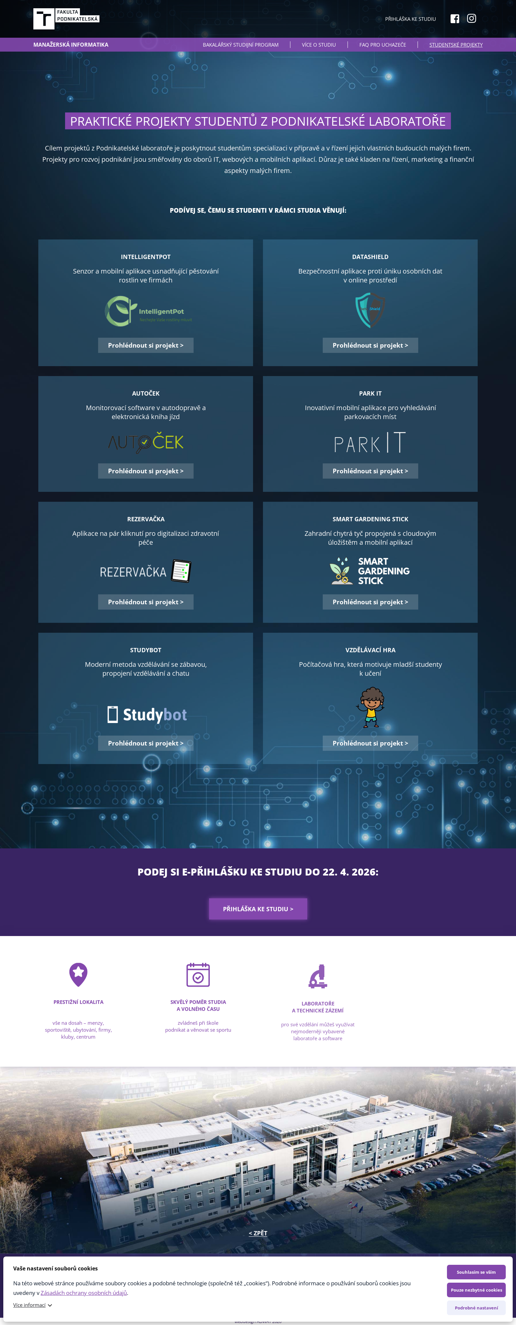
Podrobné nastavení (476, 1308)
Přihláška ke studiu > (258, 909)
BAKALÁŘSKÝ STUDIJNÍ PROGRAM (240, 44)
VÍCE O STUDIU (319, 44)
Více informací (29, 1305)
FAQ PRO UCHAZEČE (382, 44)
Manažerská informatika (70, 44)
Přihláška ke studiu (410, 19)
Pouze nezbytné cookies (476, 1290)
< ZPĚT (258, 1233)
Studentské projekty (456, 44)
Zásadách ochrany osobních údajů (84, 1293)
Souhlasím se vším (476, 1272)
